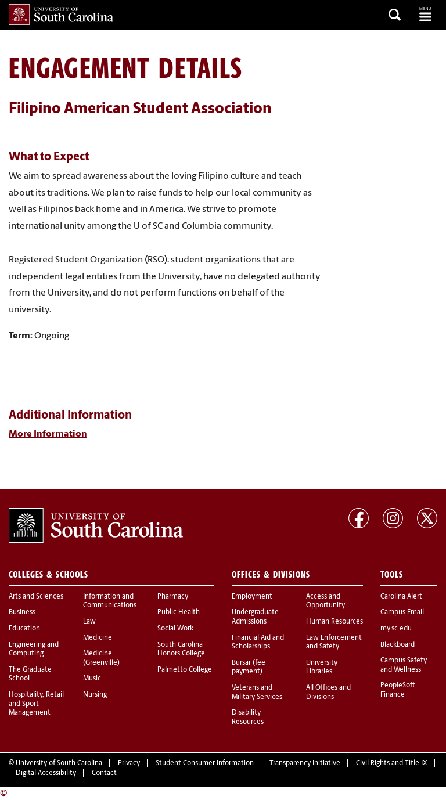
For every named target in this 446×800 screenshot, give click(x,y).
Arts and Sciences (36, 596)
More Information (48, 434)
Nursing (95, 694)
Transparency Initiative (304, 763)
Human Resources (334, 621)
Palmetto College (184, 669)
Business (22, 612)
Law (89, 621)
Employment (252, 596)
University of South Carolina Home (61, 14)
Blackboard (397, 645)
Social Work (175, 628)
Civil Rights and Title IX (391, 763)
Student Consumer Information (205, 763)
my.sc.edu (396, 628)
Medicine (97, 638)
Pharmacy (172, 596)
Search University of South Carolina (395, 15)
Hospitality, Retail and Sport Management (36, 703)
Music (92, 678)
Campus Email (402, 612)
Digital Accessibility (46, 773)
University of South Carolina (59, 763)
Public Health (178, 612)
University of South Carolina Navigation (425, 15)
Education (24, 628)
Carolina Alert (401, 596)
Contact (104, 773)
